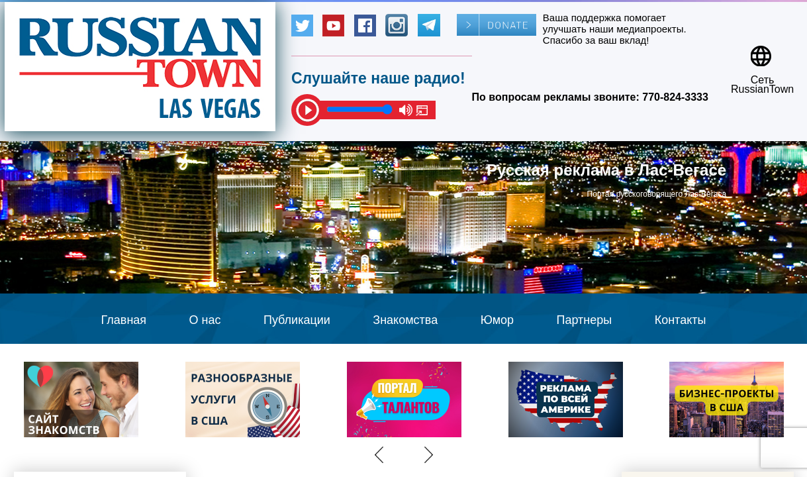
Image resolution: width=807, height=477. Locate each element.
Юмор (497, 320)
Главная (124, 320)
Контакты (680, 320)
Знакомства (405, 320)
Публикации (296, 320)
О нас (205, 320)
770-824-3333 (675, 97)
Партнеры (584, 320)
